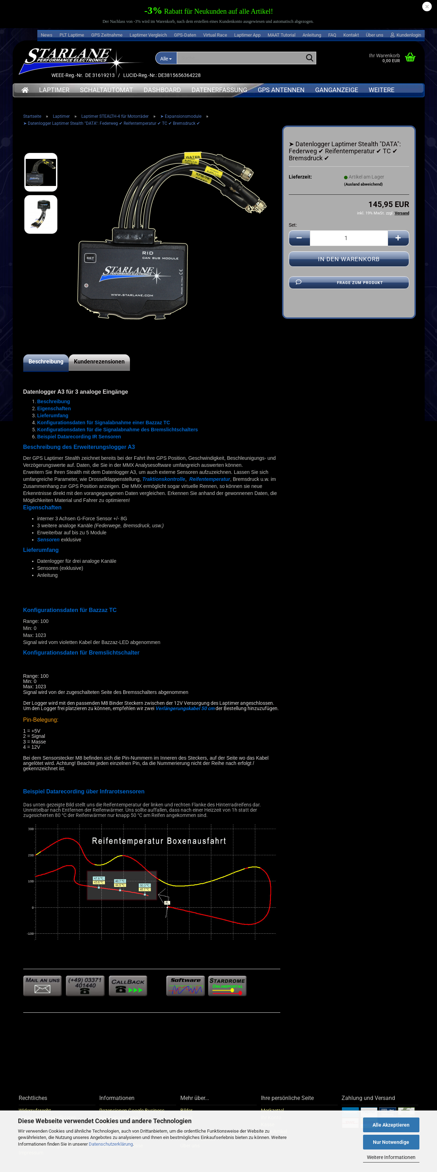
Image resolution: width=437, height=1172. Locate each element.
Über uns (374, 35)
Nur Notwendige (391, 1142)
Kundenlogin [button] (406, 35)
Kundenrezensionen (99, 361)
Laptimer (54, 90)
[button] (299, 238)
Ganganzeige (336, 90)
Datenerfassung (219, 90)
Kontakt (351, 35)
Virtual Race (215, 35)
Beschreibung (46, 361)
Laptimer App (247, 35)
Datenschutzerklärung (111, 1144)
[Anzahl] (349, 238)
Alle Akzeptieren (391, 1125)
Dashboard (162, 90)
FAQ (332, 35)
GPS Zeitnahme (107, 35)
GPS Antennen (281, 90)
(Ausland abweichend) (363, 184)
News (46, 35)
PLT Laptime (72, 35)
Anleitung (311, 35)
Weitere (381, 90)
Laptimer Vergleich (148, 35)
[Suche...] (166, 58)
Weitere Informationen (391, 1157)
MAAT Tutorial (281, 35)
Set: (293, 225)
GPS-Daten (185, 35)
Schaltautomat (106, 90)
